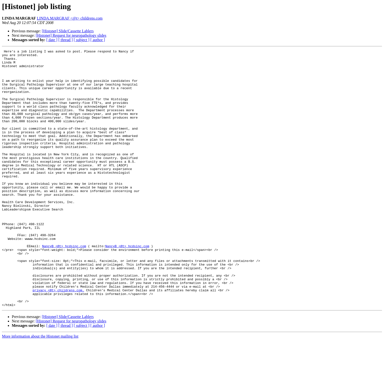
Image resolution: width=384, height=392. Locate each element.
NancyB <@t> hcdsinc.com (64, 285)
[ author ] (97, 40)
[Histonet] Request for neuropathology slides (71, 35)
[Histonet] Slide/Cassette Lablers (68, 31)
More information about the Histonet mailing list (40, 388)
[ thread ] (65, 40)
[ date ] (51, 40)
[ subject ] (81, 40)
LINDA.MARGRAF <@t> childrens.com (69, 18)
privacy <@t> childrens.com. (58, 338)
